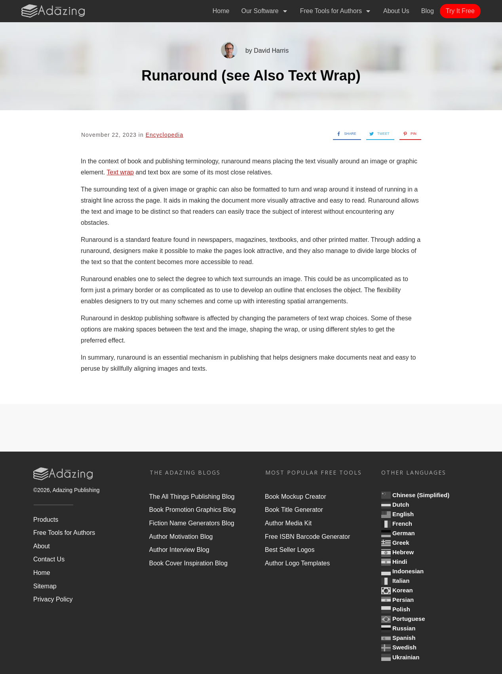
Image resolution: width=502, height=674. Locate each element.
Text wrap (120, 172)
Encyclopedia (164, 135)
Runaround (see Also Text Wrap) (250, 75)
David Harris (271, 50)
